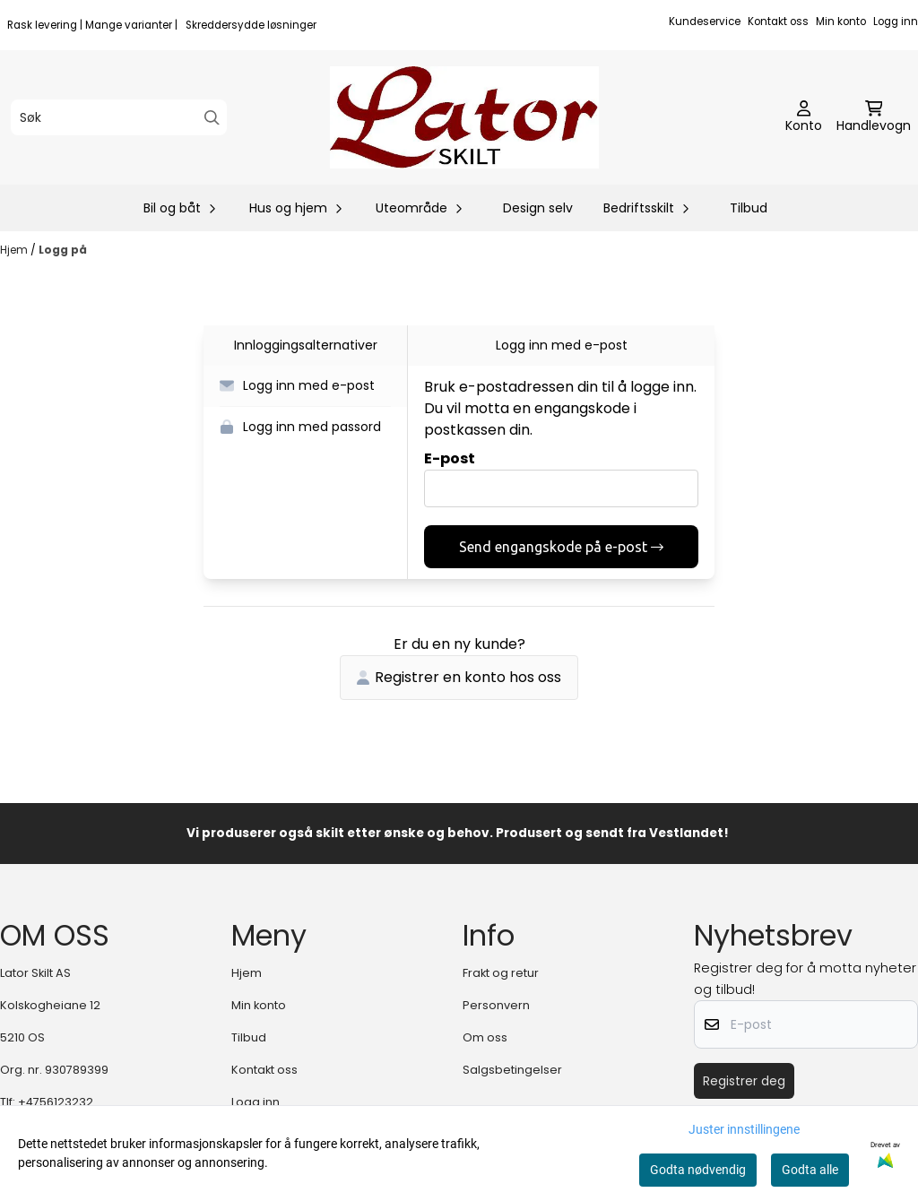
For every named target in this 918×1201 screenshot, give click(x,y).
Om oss (485, 1037)
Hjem (15, 249)
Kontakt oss (778, 21)
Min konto (841, 21)
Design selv (538, 208)
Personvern (496, 1005)
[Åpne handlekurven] (873, 117)
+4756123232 (55, 1102)
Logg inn (895, 21)
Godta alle (810, 1169)
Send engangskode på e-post (561, 547)
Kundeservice (704, 21)
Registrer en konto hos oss (459, 677)
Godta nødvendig (698, 1169)
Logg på (63, 249)
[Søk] (119, 117)
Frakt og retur (501, 973)
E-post (449, 458)
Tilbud (748, 208)
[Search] (212, 118)
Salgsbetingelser (512, 1069)
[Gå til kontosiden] (803, 117)
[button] (305, 386)
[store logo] (464, 117)
